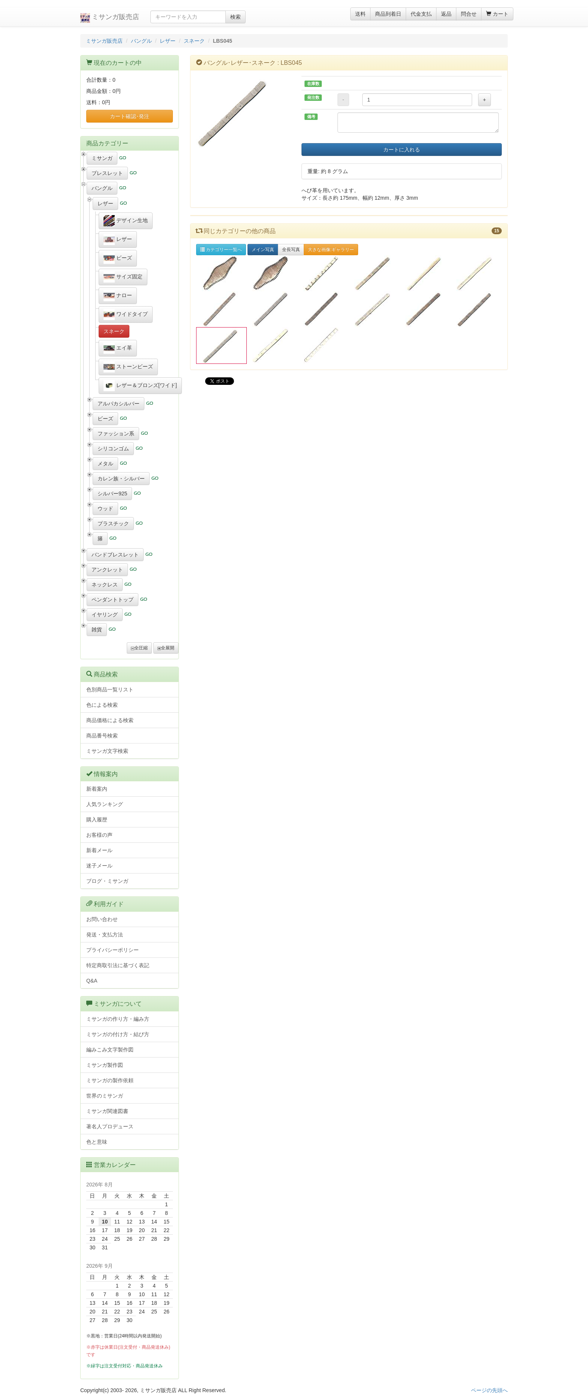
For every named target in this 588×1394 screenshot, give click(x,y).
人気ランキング (104, 804)
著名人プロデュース (110, 1126)
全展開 (166, 648)
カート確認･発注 (129, 116)
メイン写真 (263, 249)
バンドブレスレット (115, 555)
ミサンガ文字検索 (107, 751)
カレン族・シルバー (121, 479)
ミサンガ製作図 (104, 1065)
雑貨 (97, 630)
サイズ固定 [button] (123, 277)
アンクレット (107, 570)
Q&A (92, 981)
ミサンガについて (118, 1004)
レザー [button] (118, 239)
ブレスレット (107, 173)
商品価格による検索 (110, 720)
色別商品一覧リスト (110, 690)
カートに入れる (401, 150)
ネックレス (105, 585)
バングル (141, 41)
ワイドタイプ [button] (126, 314)
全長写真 (291, 249)
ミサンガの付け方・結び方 (117, 1034)
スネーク (194, 41)
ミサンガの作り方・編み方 (117, 1019)
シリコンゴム (113, 449)
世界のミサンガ (104, 1096)
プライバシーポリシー (112, 950)
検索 (235, 17)
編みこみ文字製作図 (110, 1050)
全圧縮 (139, 648)
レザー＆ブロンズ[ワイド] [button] (140, 385)
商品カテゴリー (107, 143)
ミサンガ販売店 (109, 18)
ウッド (105, 509)
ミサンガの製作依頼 (110, 1080)
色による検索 (102, 705)
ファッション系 (116, 434)
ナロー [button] (118, 295)
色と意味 (96, 1142)
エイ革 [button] (118, 348)
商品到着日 (388, 14)
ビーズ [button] (118, 258)
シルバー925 (112, 494)
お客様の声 (99, 835)
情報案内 (106, 774)
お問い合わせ (102, 919)
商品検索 (106, 674)
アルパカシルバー (119, 404)
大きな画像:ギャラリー (331, 249)
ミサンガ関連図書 (107, 1111)
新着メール (99, 850)
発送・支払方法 (104, 935)
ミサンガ (102, 158)
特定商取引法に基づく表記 (117, 965)
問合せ (469, 14)
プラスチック (113, 523)
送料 (360, 14)
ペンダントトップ (113, 600)
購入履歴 (96, 820)
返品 (446, 14)
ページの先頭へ (489, 1390)
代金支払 (421, 14)
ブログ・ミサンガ (107, 881)
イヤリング (105, 615)
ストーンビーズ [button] (128, 366)
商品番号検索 (102, 736)
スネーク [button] (114, 331)
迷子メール (99, 866)
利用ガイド (109, 904)
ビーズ (105, 419)
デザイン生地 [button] (126, 220)
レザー (168, 41)
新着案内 (96, 789)
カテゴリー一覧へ (221, 249)
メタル (105, 464)
